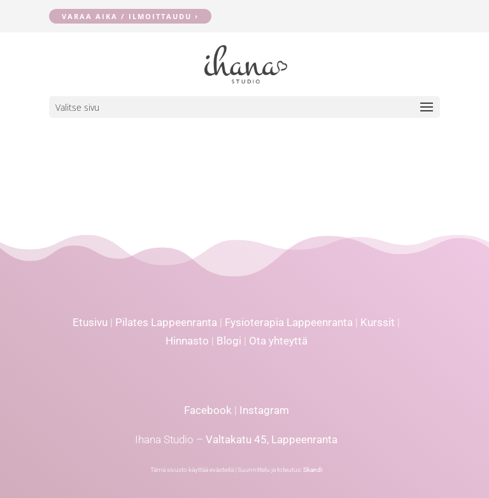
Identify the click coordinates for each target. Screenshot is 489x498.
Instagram (264, 410)
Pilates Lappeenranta (166, 322)
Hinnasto (187, 340)
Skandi (312, 469)
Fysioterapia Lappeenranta (289, 322)
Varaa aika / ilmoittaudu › (130, 16)
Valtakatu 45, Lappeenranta (271, 439)
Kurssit (377, 322)
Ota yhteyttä (278, 340)
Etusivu (90, 322)
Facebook (208, 410)
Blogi (228, 340)
